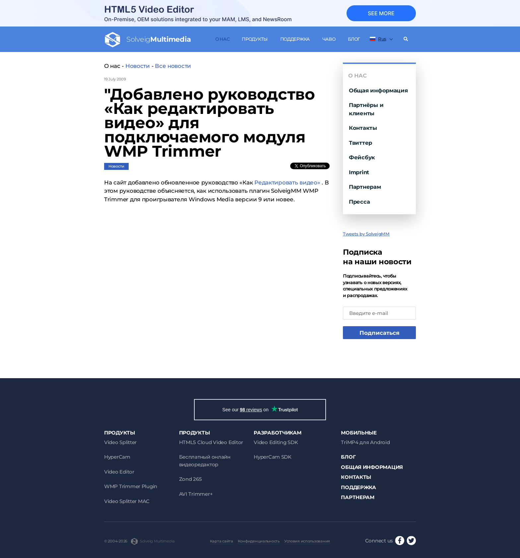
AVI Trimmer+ (196, 494)
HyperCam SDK (273, 457)
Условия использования (307, 541)
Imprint (359, 172)
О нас (222, 39)
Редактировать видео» (287, 182)
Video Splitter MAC (127, 501)
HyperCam (117, 457)
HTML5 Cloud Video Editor (211, 442)
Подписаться (379, 333)
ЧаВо (329, 39)
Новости (137, 66)
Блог (354, 39)
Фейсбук (362, 157)
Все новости (173, 66)
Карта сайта (221, 541)
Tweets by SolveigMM (366, 233)
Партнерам (365, 186)
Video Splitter (120, 442)
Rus (378, 38)
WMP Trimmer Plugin (130, 486)
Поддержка (295, 39)
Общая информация (378, 90)
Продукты (255, 39)
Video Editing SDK (276, 442)
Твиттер (360, 142)
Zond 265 (190, 479)
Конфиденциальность (259, 541)
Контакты (363, 128)
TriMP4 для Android (365, 442)
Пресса (359, 201)
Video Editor (119, 472)
